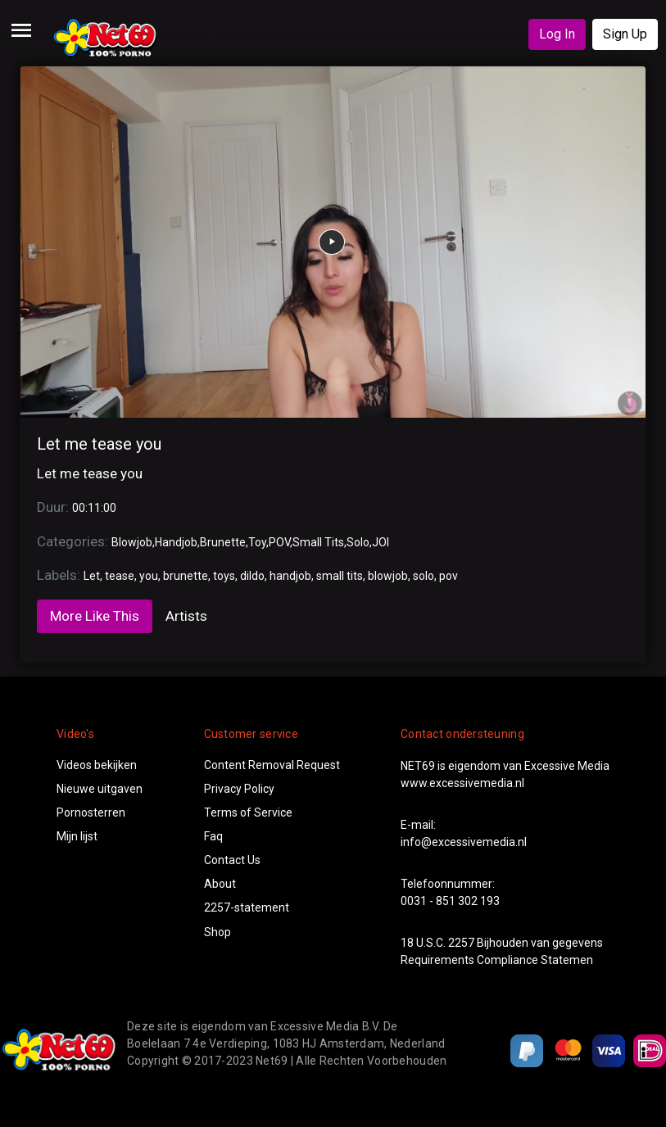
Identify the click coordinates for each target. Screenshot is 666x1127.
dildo (252, 575)
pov (448, 575)
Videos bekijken (97, 765)
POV (279, 542)
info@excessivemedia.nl (464, 842)
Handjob (176, 542)
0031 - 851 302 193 (450, 900)
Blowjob (131, 542)
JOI (380, 542)
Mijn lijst (77, 836)
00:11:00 (94, 507)
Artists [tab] (186, 616)
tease (119, 575)
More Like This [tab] (94, 616)
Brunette (223, 542)
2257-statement (246, 907)
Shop (217, 932)
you (148, 575)
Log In (557, 34)
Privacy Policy (239, 788)
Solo (358, 542)
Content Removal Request (272, 765)
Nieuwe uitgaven (100, 788)
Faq (213, 836)
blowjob (388, 575)
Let (92, 575)
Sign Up (625, 34)
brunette (185, 575)
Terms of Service (248, 812)
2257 (461, 942)
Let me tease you (99, 444)
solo (423, 575)
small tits (339, 575)
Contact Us (232, 860)
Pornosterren (91, 812)
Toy (257, 542)
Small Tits (318, 542)
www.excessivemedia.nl (462, 783)
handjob (290, 575)
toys (224, 575)
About (220, 883)
